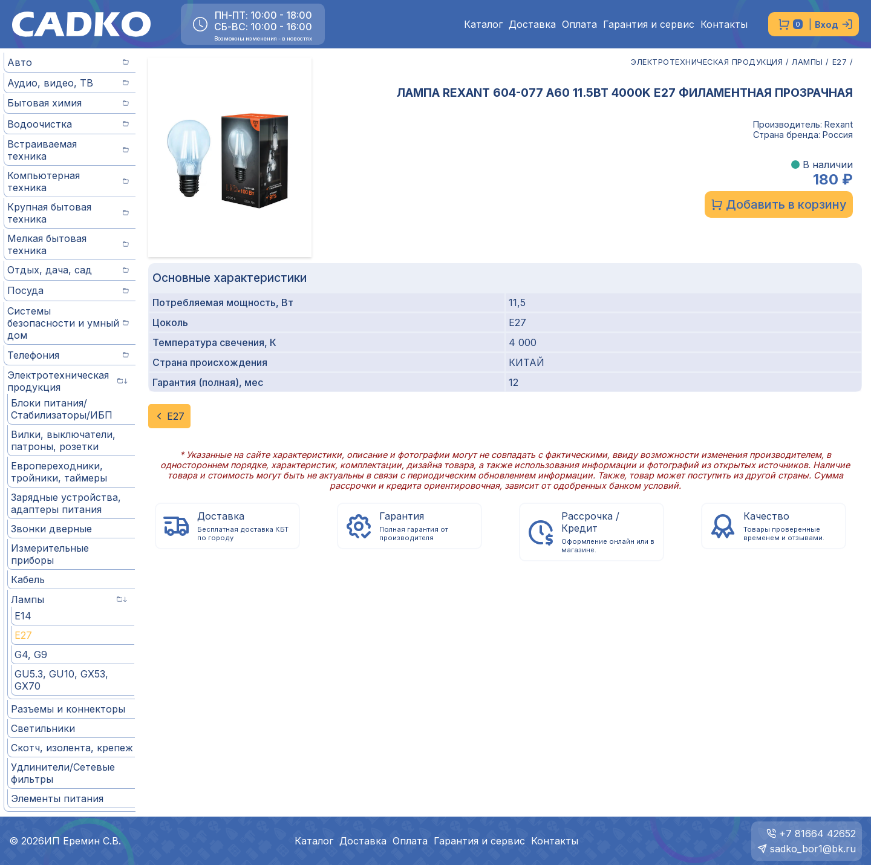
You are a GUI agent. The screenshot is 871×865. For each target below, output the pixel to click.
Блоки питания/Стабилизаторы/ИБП (62, 409)
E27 (23, 635)
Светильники (43, 728)
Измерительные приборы (50, 554)
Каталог (483, 24)
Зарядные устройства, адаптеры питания (66, 503)
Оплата (579, 24)
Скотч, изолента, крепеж (72, 748)
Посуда (68, 290)
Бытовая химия (68, 103)
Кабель (28, 579)
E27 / (842, 62)
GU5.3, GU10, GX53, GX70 (61, 680)
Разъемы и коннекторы (68, 709)
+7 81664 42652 (817, 833)
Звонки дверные (51, 529)
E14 (23, 616)
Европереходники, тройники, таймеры (59, 472)
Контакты (724, 24)
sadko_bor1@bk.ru (813, 849)
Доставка (532, 24)
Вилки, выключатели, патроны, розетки (63, 440)
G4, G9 (31, 654)
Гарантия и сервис (648, 24)
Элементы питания (57, 798)
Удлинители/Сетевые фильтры (63, 773)
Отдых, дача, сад (68, 270)
